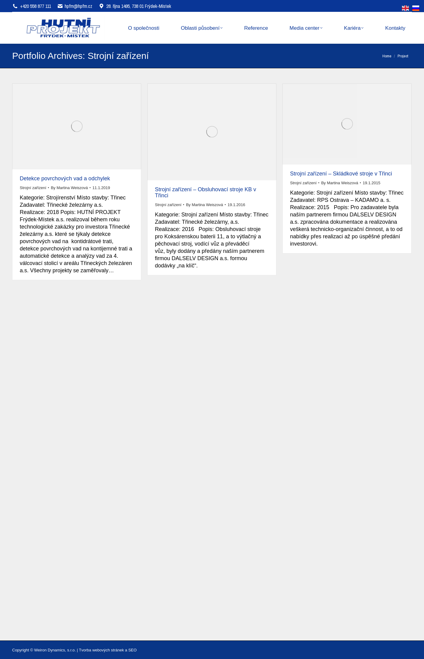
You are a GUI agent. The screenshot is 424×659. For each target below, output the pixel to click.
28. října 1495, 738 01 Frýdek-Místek (134, 6)
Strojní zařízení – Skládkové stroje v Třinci (341, 174)
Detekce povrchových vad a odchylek (65, 178)
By (69, 187)
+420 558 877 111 (35, 6)
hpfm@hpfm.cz (78, 6)
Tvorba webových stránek (101, 650)
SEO (132, 650)
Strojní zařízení (33, 187)
